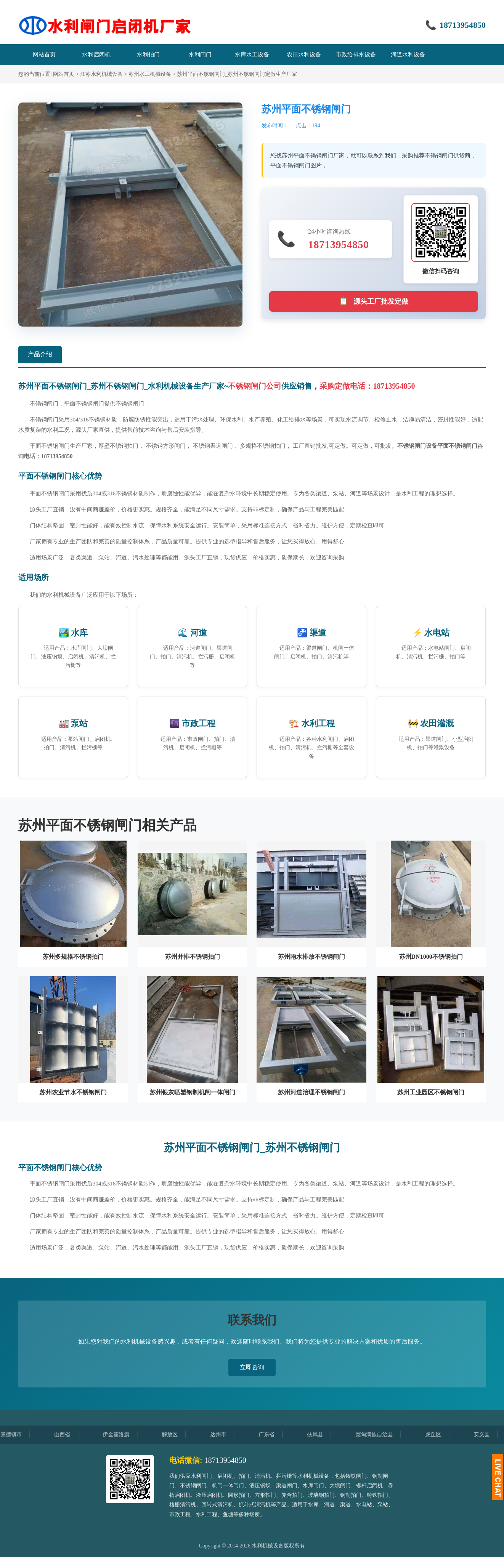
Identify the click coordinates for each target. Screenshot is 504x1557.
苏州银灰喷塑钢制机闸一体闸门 (192, 1092)
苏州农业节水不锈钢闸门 (73, 1092)
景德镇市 (20, 1434)
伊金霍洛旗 (125, 1434)
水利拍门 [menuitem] (148, 54)
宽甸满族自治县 (383, 1434)
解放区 (179, 1434)
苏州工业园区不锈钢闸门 (430, 1092)
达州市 (228, 1434)
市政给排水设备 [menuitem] (356, 54)
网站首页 (63, 74)
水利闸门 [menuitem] (200, 54)
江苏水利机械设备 (101, 74)
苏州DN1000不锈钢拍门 (431, 956)
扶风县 (324, 1434)
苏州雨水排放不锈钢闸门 (311, 956)
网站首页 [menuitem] (44, 54)
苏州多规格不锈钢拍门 (73, 956)
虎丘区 (443, 1434)
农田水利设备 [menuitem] (304, 54)
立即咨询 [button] (252, 1367)
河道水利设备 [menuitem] (408, 54)
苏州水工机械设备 (149, 74)
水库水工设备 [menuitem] (252, 54)
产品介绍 (40, 354)
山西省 (72, 1434)
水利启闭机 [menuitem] (96, 54)
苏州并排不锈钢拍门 (192, 956)
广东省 (276, 1434)
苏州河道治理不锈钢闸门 (311, 1092)
